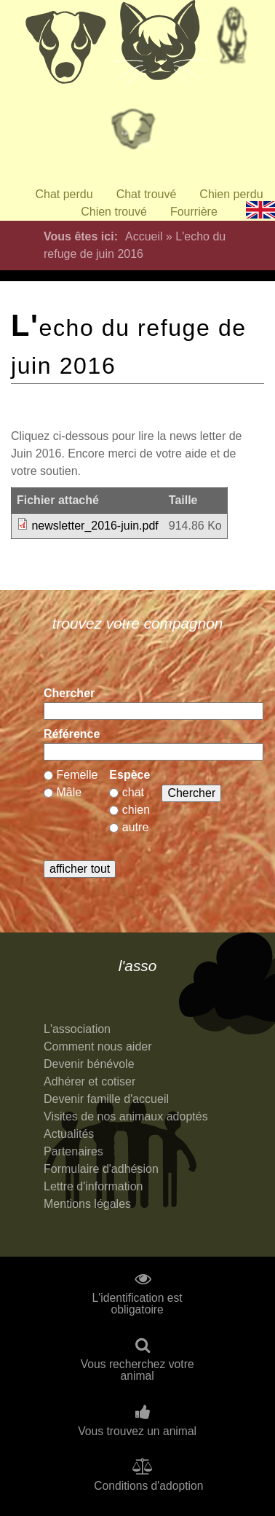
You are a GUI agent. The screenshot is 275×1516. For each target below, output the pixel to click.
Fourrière (194, 211)
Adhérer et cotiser (89, 1081)
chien (136, 810)
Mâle (68, 792)
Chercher (69, 693)
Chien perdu (231, 194)
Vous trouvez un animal (137, 1431)
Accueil (144, 236)
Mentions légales (87, 1204)
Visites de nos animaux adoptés (126, 1116)
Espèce (129, 775)
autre (135, 827)
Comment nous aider (98, 1046)
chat (133, 792)
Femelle (76, 775)
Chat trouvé (146, 194)
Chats (159, 47)
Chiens (64, 47)
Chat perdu (63, 194)
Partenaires (73, 1151)
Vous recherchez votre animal (137, 1370)
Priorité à (137, 135)
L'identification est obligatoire (137, 1303)
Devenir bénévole (89, 1064)
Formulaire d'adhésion (101, 1169)
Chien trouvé (114, 211)
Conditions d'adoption (148, 1486)
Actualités (69, 1134)
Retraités (232, 40)
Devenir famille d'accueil (106, 1099)
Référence (72, 734)
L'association (77, 1029)
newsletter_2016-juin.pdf (94, 525)
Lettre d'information (93, 1186)
